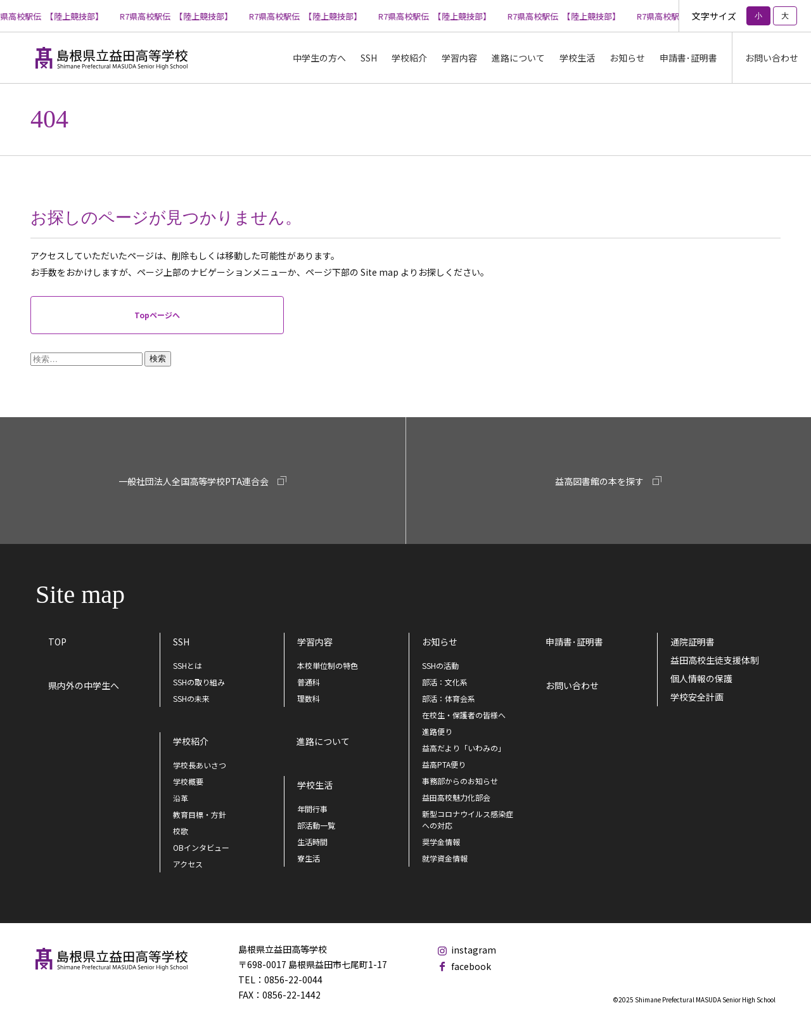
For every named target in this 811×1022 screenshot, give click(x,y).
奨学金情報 (441, 841)
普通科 (308, 681)
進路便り (437, 731)
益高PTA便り (444, 764)
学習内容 (315, 641)
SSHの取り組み (199, 681)
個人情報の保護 (701, 678)
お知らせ (627, 57)
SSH (181, 641)
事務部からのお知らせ (460, 780)
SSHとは (187, 665)
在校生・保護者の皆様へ (464, 714)
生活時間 (312, 841)
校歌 (180, 830)
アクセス (188, 863)
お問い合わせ (771, 57)
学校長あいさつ (199, 765)
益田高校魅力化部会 (456, 797)
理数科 (308, 698)
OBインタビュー (201, 847)
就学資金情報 (445, 858)
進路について (518, 57)
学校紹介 (190, 741)
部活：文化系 (445, 681)
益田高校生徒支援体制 (714, 660)
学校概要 (188, 781)
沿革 (180, 797)
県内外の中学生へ (83, 685)
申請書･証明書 (688, 57)
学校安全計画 (697, 696)
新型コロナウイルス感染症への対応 (467, 819)
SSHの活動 (440, 665)
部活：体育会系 (448, 698)
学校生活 (315, 785)
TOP (57, 641)
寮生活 (308, 858)
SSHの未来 (191, 698)
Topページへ (157, 314)
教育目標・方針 (199, 814)
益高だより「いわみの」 (464, 747)
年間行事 (312, 808)
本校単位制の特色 (327, 665)
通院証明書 (692, 641)
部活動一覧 (316, 825)
